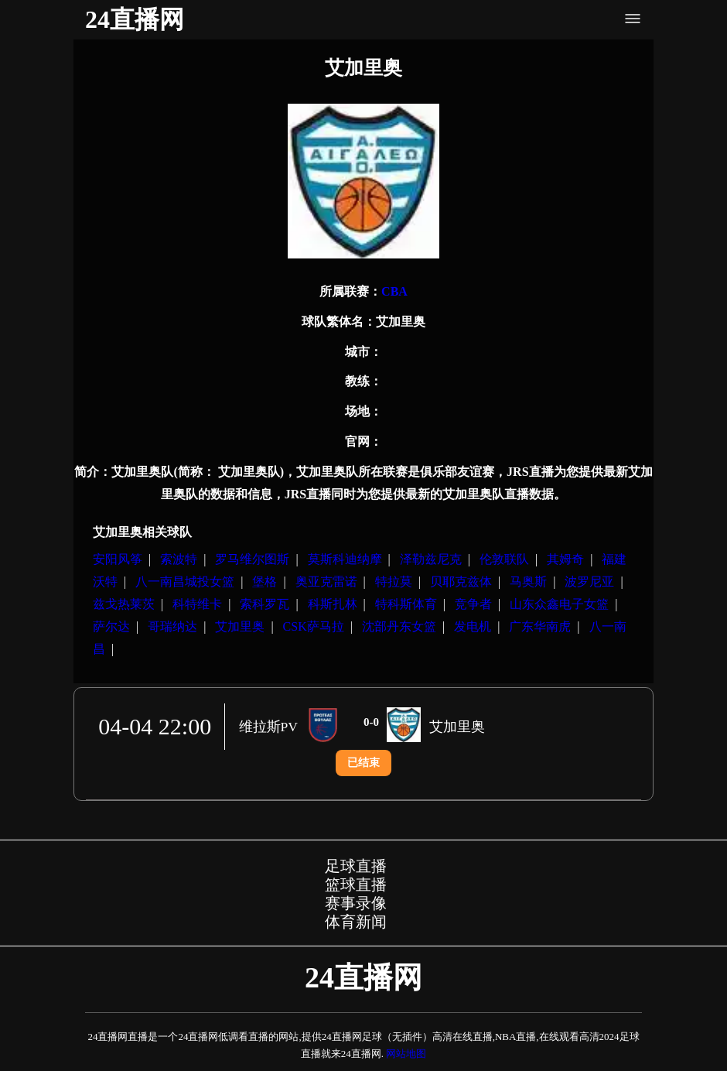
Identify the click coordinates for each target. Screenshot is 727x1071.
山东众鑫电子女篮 (559, 604)
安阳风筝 (117, 559)
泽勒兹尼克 (431, 559)
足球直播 (356, 865)
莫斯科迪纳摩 (345, 559)
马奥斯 (528, 581)
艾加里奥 (240, 626)
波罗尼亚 (589, 581)
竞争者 (473, 604)
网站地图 (406, 1053)
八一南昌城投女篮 (184, 581)
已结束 (363, 762)
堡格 (264, 581)
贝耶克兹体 (461, 581)
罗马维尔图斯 (252, 559)
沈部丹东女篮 (399, 626)
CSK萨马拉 (313, 626)
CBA (394, 291)
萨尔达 (111, 626)
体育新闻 (356, 921)
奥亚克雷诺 (326, 581)
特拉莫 (393, 581)
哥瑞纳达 (172, 626)
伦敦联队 (504, 559)
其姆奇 (565, 559)
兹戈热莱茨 (124, 604)
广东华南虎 (540, 626)
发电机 (472, 626)
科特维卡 (197, 604)
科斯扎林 (332, 604)
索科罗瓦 (264, 604)
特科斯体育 (406, 604)
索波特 (178, 559)
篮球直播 (356, 884)
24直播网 (134, 19)
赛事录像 (356, 903)
